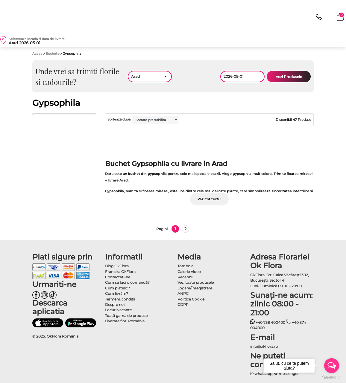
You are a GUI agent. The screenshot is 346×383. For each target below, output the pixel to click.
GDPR (183, 304)
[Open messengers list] (331, 365)
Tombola (185, 266)
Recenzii (184, 277)
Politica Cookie (190, 299)
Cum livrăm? (116, 293)
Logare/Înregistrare (194, 288)
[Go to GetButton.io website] (331, 377)
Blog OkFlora (117, 266)
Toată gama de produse (126, 315)
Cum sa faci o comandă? (127, 282)
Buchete (52, 53)
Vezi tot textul (209, 199)
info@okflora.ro (264, 346)
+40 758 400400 (268, 322)
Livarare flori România (125, 321)
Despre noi (115, 304)
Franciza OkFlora (120, 271)
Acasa (37, 53)
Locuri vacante (118, 310)
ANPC (183, 293)
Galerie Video (189, 271)
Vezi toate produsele (195, 282)
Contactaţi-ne (117, 277)
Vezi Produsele (289, 76)
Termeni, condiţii (120, 299)
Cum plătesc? (117, 288)
